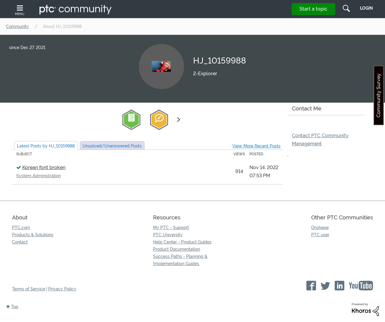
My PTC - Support (171, 227)
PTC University (168, 234)
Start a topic (313, 9)
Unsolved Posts (112, 146)
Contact (20, 242)
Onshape (320, 227)
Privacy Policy (62, 289)
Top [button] (14, 306)
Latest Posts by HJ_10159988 (46, 146)
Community (17, 26)
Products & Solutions (32, 234)
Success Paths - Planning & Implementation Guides (180, 260)
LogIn (366, 8)
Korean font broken (43, 167)
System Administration (38, 175)
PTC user (320, 234)
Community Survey (378, 95)
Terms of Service (28, 289)
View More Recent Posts (256, 146)
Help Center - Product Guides (182, 242)
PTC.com (21, 227)
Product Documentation (176, 249)
